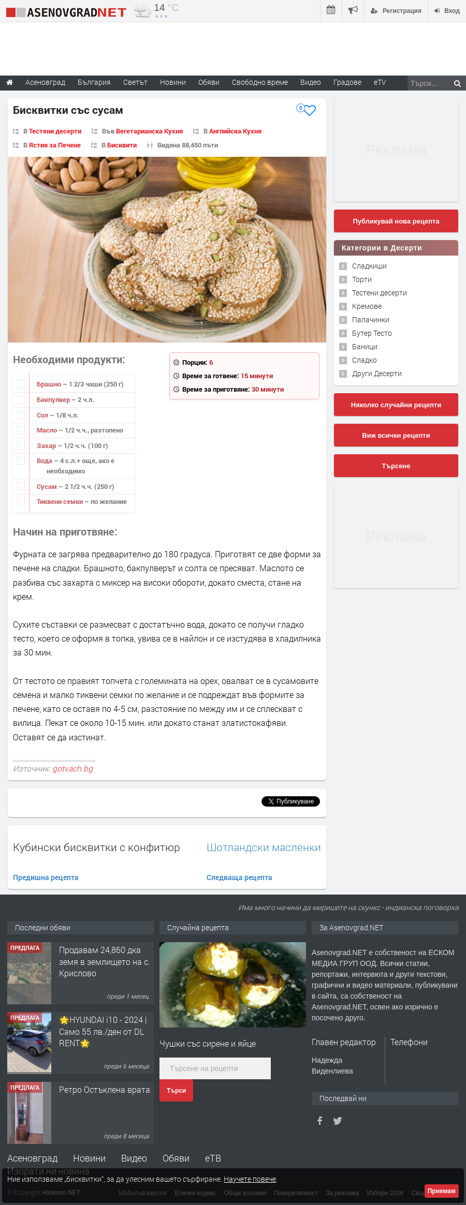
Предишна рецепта (46, 877)
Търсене (396, 466)
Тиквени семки (60, 501)
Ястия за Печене (55, 145)
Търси (176, 1090)
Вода (45, 460)
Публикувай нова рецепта (396, 221)
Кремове (367, 306)
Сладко (364, 360)
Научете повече (250, 1179)
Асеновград (32, 1158)
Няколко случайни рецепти (396, 405)
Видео (134, 1158)
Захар (47, 445)
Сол (43, 415)
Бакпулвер (54, 399)
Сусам (48, 486)
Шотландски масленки (264, 847)
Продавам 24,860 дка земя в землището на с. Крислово (104, 961)
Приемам (442, 1191)
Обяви (176, 1158)
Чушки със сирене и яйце (207, 1043)
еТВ (213, 1158)
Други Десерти (377, 373)
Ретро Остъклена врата (104, 1089)
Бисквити (122, 145)
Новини (173, 82)
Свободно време (260, 82)
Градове (347, 82)
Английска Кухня (235, 131)
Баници (364, 346)
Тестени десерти (55, 131)
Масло (48, 430)
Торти (362, 279)
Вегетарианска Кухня (149, 131)
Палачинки (370, 319)
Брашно (50, 384)
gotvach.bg (72, 768)
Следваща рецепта (239, 877)
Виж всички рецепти (396, 435)
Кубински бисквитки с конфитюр (96, 847)
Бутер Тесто (372, 333)
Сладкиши (369, 266)
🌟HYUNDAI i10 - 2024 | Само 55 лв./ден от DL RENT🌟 (103, 1031)
